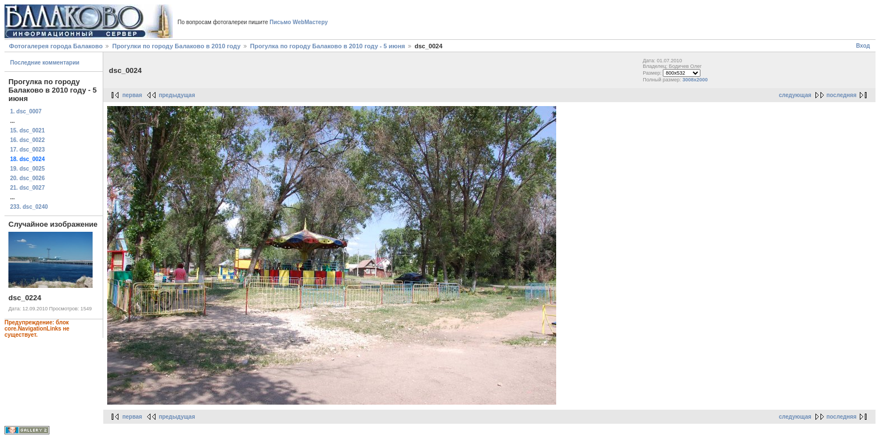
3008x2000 (695, 79)
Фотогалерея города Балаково (56, 46)
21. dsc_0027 (27, 188)
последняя (841, 95)
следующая (795, 95)
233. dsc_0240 (29, 207)
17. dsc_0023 (27, 149)
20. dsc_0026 (27, 178)
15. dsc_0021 (27, 130)
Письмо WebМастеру (298, 22)
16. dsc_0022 (27, 140)
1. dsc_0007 (26, 111)
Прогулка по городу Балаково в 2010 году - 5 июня (328, 46)
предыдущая (177, 95)
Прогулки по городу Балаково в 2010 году (176, 46)
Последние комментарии (45, 62)
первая (132, 95)
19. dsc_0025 (27, 169)
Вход (863, 46)
